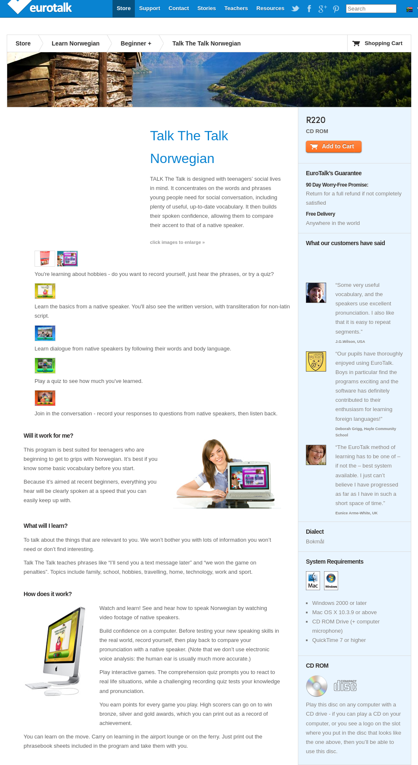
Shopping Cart (383, 43)
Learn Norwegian (76, 43)
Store (124, 8)
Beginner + (136, 43)
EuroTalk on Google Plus (322, 9)
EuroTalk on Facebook (309, 9)
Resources (270, 8)
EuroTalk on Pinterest (336, 9)
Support (149, 8)
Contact (179, 8)
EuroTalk (40, 8)
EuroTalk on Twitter (295, 9)
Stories (206, 8)
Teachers (236, 8)
